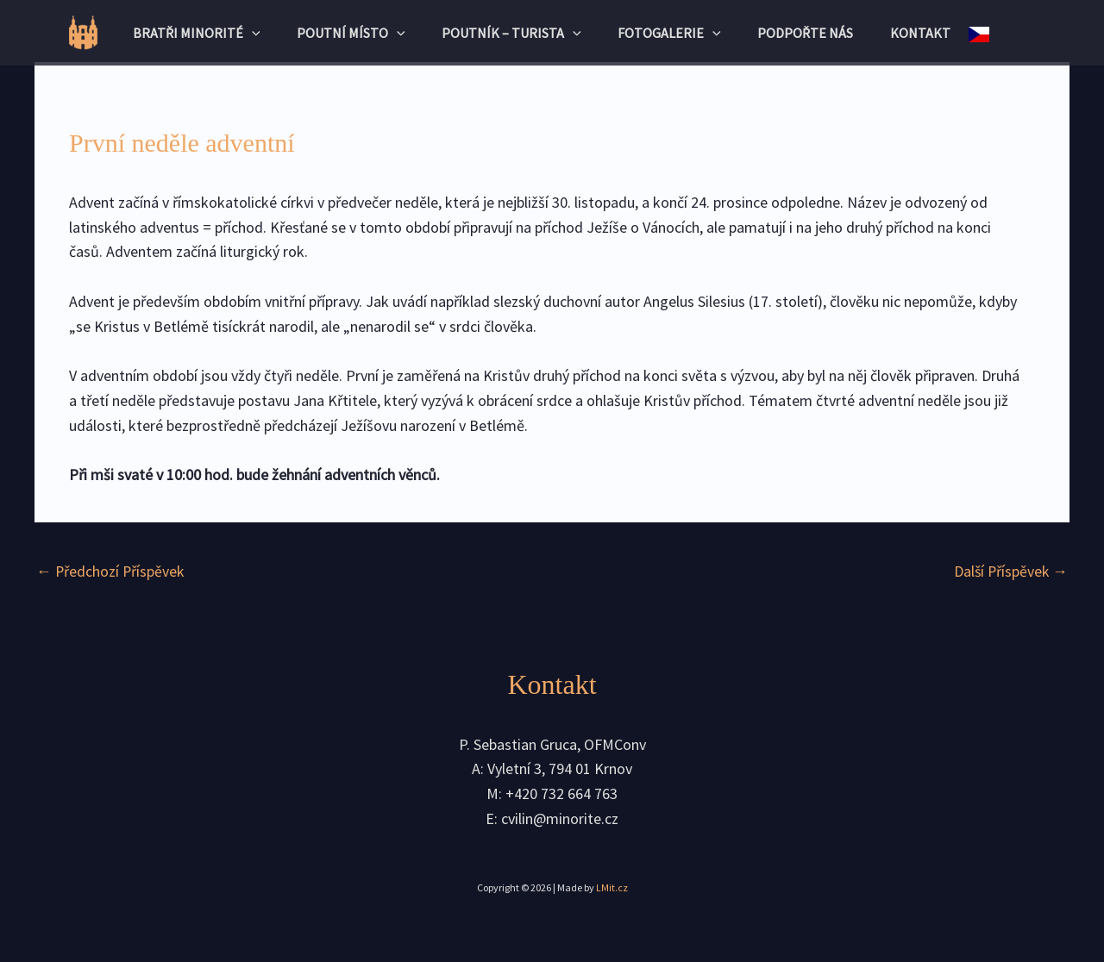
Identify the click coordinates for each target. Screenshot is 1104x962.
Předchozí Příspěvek (111, 571)
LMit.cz (612, 887)
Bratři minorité (180, 33)
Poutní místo (341, 33)
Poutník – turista (509, 33)
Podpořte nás (815, 32)
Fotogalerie (672, 33)
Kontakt (936, 32)
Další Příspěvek (1009, 571)
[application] (235, 33)
